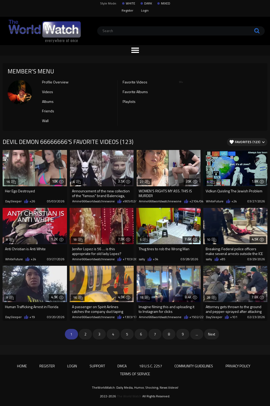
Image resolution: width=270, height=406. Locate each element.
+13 (125, 317)
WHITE (130, 3)
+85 (222, 259)
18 (78, 239)
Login (145, 10)
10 (211, 239)
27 (144, 181)
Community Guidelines (193, 366)
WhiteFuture (215, 201)
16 (11, 181)
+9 (124, 201)
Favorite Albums (135, 92)
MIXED (165, 3)
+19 (32, 317)
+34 (155, 259)
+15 (192, 317)
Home (22, 366)
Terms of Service (135, 374)
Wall (45, 121)
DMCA (122, 366)
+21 (192, 201)
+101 (233, 317)
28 (211, 297)
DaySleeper (13, 201)
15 (144, 297)
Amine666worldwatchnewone (93, 201)
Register (127, 10)
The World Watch (129, 396)
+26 (32, 201)
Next (211, 334)
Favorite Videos (153, 82)
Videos (47, 92)
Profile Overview (55, 82)
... (197, 334)
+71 (125, 259)
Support (97, 366)
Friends (48, 111)
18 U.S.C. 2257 (150, 366)
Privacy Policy (238, 366)
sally (142, 259)
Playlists (129, 101)
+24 (234, 201)
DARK (148, 3)
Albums (48, 101)
